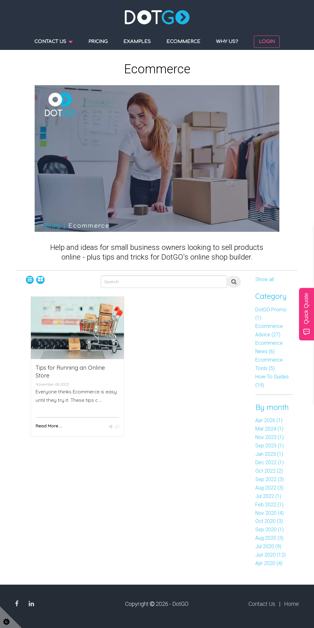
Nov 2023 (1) (269, 437)
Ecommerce (183, 41)
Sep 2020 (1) (269, 530)
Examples (137, 41)
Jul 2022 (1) (268, 496)
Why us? (227, 41)
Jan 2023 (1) (269, 454)
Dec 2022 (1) (269, 462)
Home (291, 604)
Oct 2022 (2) (269, 471)
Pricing (98, 41)
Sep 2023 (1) (269, 446)
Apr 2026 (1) (268, 420)
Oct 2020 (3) (269, 521)
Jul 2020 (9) (268, 546)
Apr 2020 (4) (268, 563)
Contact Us (261, 604)
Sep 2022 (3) (269, 479)
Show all (264, 279)
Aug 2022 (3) (269, 488)
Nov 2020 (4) (269, 513)
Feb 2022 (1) (269, 505)
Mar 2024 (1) (269, 429)
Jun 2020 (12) (270, 555)
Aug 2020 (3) (269, 538)
